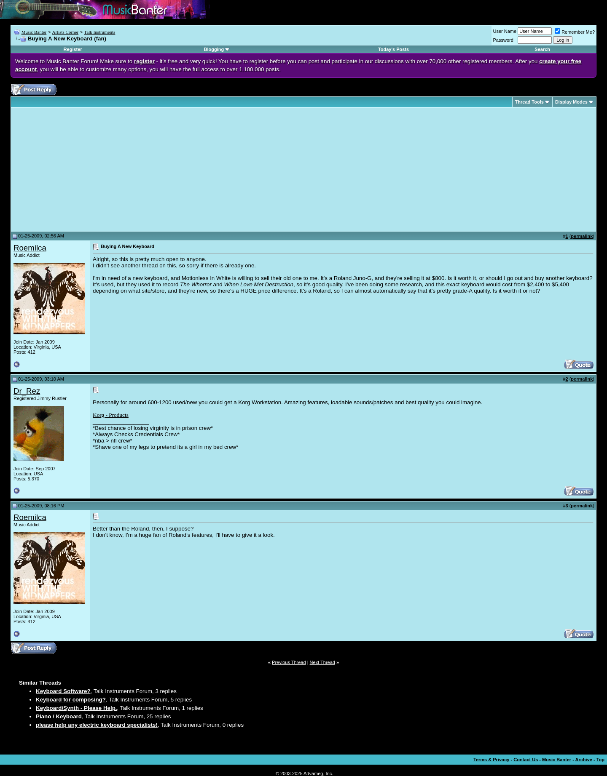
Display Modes (571, 101)
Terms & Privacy (491, 759)
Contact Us (525, 759)
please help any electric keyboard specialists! (97, 725)
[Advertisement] (84, 169)
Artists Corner (65, 32)
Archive (583, 759)
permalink (582, 236)
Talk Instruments (99, 32)
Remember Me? (575, 32)
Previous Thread (289, 662)
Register (73, 49)
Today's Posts (393, 49)
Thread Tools (529, 101)
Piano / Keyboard (59, 716)
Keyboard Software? (63, 691)
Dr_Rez (26, 391)
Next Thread (322, 662)
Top (600, 759)
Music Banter (34, 32)
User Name (505, 31)
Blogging (214, 49)
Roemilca (29, 247)
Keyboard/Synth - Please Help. (76, 708)
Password (503, 40)
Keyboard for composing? (71, 699)
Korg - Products (111, 415)
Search (542, 49)
